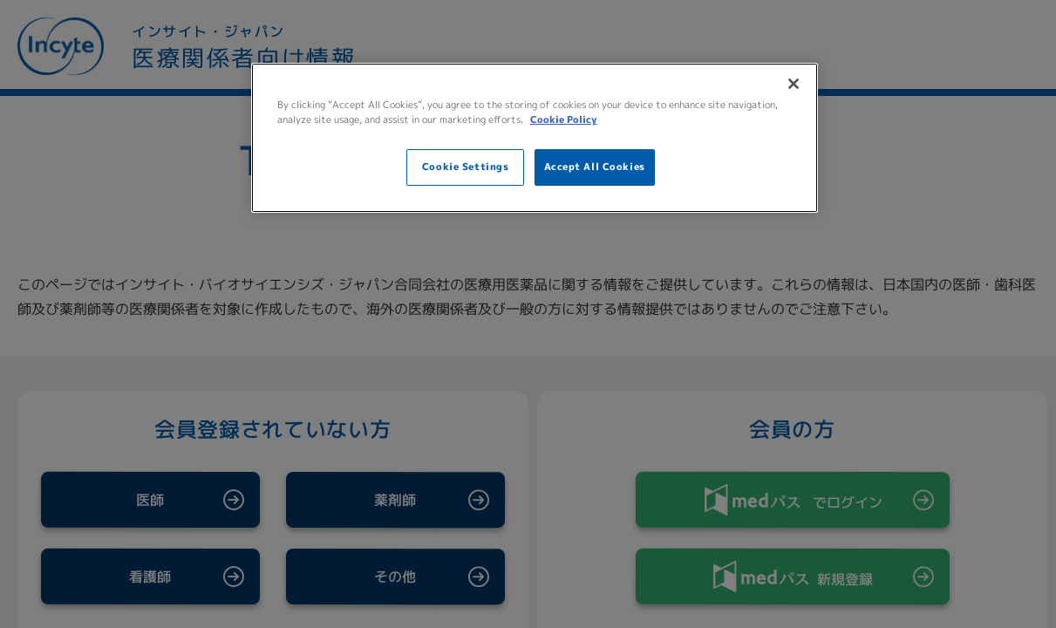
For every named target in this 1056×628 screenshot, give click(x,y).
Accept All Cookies (594, 167)
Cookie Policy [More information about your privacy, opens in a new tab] (563, 119)
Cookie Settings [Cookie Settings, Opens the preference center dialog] (465, 167)
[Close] (793, 84)
